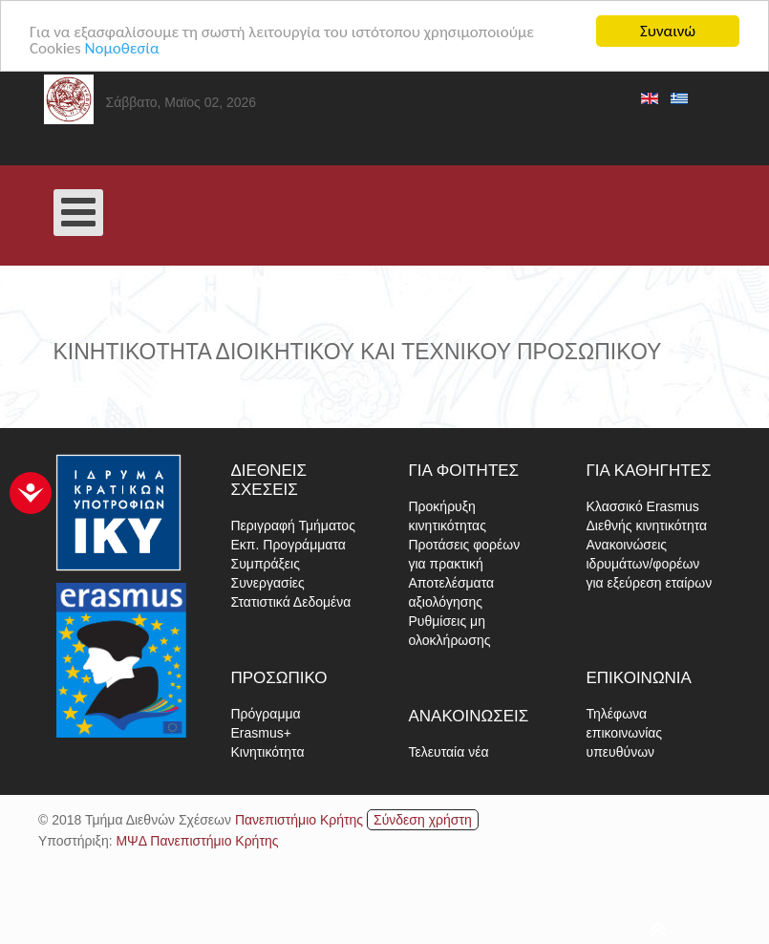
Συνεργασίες (268, 582)
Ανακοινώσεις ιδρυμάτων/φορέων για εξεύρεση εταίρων (650, 563)
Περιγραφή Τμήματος (293, 525)
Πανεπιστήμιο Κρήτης (299, 819)
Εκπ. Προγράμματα (288, 544)
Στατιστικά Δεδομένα (291, 602)
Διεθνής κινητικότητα (647, 525)
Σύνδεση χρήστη (423, 819)
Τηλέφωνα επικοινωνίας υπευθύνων (625, 733)
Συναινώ (667, 31)
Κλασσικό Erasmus (643, 506)
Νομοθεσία (122, 47)
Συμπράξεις (265, 563)
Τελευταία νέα (449, 752)
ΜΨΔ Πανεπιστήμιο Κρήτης (197, 840)
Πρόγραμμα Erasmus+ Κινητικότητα (268, 733)
